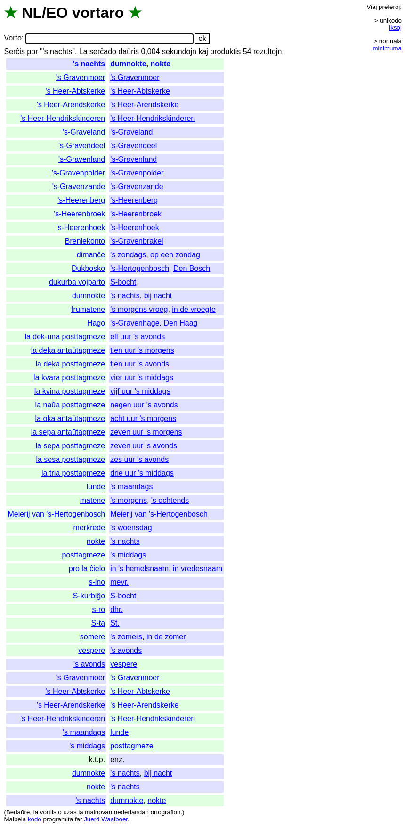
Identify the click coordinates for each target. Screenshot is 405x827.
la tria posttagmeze (73, 473)
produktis (225, 52)
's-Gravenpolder (78, 173)
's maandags (131, 487)
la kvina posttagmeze (69, 391)
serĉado (102, 52)
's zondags (128, 255)
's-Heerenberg (81, 200)
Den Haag (181, 323)
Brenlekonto (85, 241)
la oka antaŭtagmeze (70, 418)
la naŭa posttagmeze (70, 405)
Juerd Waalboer (106, 819)
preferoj (389, 6)
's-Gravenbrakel (136, 241)
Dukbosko (88, 268)
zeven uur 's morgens (146, 432)
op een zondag (175, 255)
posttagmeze (83, 555)
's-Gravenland (81, 159)
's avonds (126, 650)
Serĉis (14, 52)
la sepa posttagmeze (70, 446)
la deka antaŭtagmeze (68, 350)
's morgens (128, 500)
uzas (69, 812)
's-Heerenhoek (81, 227)
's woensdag (131, 528)
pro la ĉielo (87, 569)
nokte (161, 64)
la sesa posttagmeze (70, 459)
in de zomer (166, 637)
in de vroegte (194, 309)
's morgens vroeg (139, 309)
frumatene (88, 309)
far (78, 819)
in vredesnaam (197, 569)
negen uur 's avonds (144, 405)
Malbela (15, 819)
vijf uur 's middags (140, 391)
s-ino (97, 582)
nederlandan (131, 812)
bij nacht (158, 296)
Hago (96, 323)
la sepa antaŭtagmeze (68, 432)
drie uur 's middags (142, 473)
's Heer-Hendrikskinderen (62, 118)
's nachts (89, 64)
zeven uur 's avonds (143, 446)
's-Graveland (84, 132)
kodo (34, 819)
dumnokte (128, 64)
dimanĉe (91, 255)
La (83, 52)
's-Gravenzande (78, 187)
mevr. (119, 582)
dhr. (116, 609)
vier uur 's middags (141, 378)
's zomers (126, 637)
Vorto (12, 38)
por (32, 52)
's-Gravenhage (134, 323)
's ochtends (170, 500)
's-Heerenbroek (79, 214)
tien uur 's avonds (139, 364)
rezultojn (267, 52)
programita (58, 819)
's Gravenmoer (80, 77)
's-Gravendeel (81, 146)
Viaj (371, 6)
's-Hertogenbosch (139, 268)
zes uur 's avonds (139, 459)
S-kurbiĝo (89, 596)
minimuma (387, 48)
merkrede (89, 528)
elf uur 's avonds (137, 337)
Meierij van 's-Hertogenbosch (56, 514)
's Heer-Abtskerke (75, 91)
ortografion (166, 812)
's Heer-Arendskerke (71, 105)
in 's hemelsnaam (139, 569)
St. (115, 623)
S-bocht (123, 282)
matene (92, 500)
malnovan (98, 812)
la (35, 812)
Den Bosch (191, 268)
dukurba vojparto (77, 282)
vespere (91, 650)
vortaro (98, 12)
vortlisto (51, 812)
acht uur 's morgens (143, 418)
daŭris (128, 52)
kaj (203, 52)
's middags (128, 555)
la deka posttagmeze (70, 364)
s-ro (98, 609)
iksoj (395, 27)
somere (92, 637)
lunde (96, 487)
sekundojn (179, 52)
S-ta (98, 623)
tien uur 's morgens (142, 350)
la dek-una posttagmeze (64, 337)
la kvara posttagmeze (69, 378)
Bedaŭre (18, 812)
